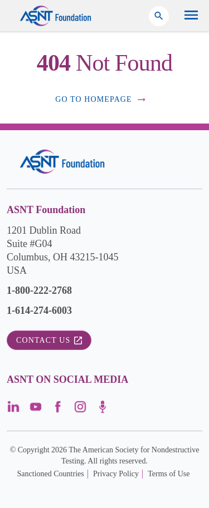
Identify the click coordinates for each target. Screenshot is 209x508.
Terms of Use (168, 474)
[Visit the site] (62, 161)
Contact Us (49, 340)
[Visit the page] (13, 410)
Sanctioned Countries (50, 474)
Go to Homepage (101, 99)
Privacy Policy (116, 474)
